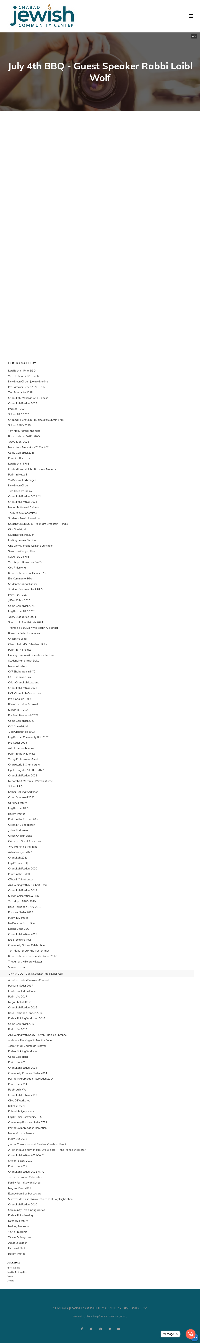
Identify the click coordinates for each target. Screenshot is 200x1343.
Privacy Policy (120, 1316)
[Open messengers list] (191, 1334)
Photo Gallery (22, 363)
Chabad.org (92, 1316)
